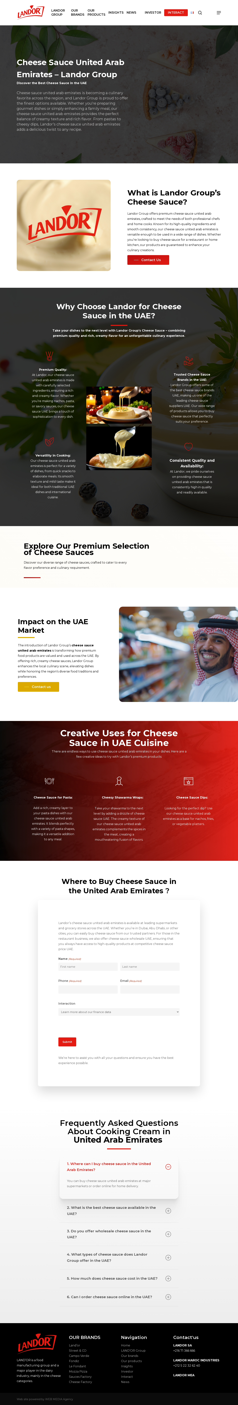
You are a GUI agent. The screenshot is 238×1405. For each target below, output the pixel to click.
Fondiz (74, 1361)
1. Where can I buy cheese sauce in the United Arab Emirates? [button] (119, 1167)
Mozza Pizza (78, 1371)
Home (125, 1345)
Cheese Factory (80, 1382)
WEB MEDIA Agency (59, 1399)
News (125, 1382)
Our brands (129, 1356)
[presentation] (86, 1026)
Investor (127, 1371)
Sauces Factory (80, 1377)
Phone (69, 981)
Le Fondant (77, 1366)
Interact (127, 1377)
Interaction (66, 1003)
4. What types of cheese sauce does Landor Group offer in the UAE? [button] (119, 1257)
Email (131, 981)
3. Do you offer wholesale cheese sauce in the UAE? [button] (119, 1234)
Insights (127, 1366)
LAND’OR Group (133, 1350)
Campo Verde (79, 1356)
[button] (219, 13)
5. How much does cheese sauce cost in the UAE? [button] (119, 1278)
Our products (131, 1361)
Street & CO (77, 1350)
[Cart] (210, 13)
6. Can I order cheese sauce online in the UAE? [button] (119, 1297)
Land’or (74, 1345)
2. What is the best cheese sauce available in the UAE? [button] (119, 1210)
